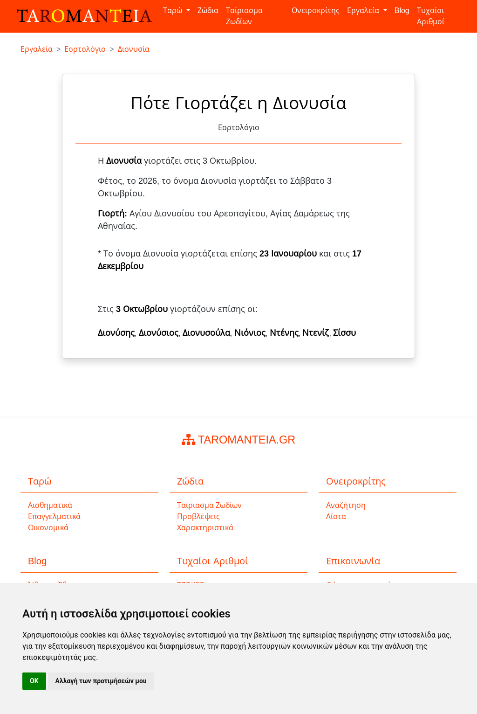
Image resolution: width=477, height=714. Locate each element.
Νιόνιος (250, 333)
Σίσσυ (344, 333)
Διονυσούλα (206, 333)
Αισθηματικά (50, 505)
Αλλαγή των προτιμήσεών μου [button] (101, 681)
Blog (402, 10)
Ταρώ (173, 10)
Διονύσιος (158, 333)
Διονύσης (116, 333)
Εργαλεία (364, 10)
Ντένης (284, 333)
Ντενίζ (315, 333)
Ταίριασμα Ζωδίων (244, 16)
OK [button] (34, 681)
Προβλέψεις (198, 516)
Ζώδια (208, 10)
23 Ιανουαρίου (288, 253)
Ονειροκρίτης (316, 10)
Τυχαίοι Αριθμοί (430, 16)
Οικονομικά (48, 528)
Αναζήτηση (346, 505)
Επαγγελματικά (54, 516)
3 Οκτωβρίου (142, 309)
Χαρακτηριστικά (205, 528)
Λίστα (336, 516)
